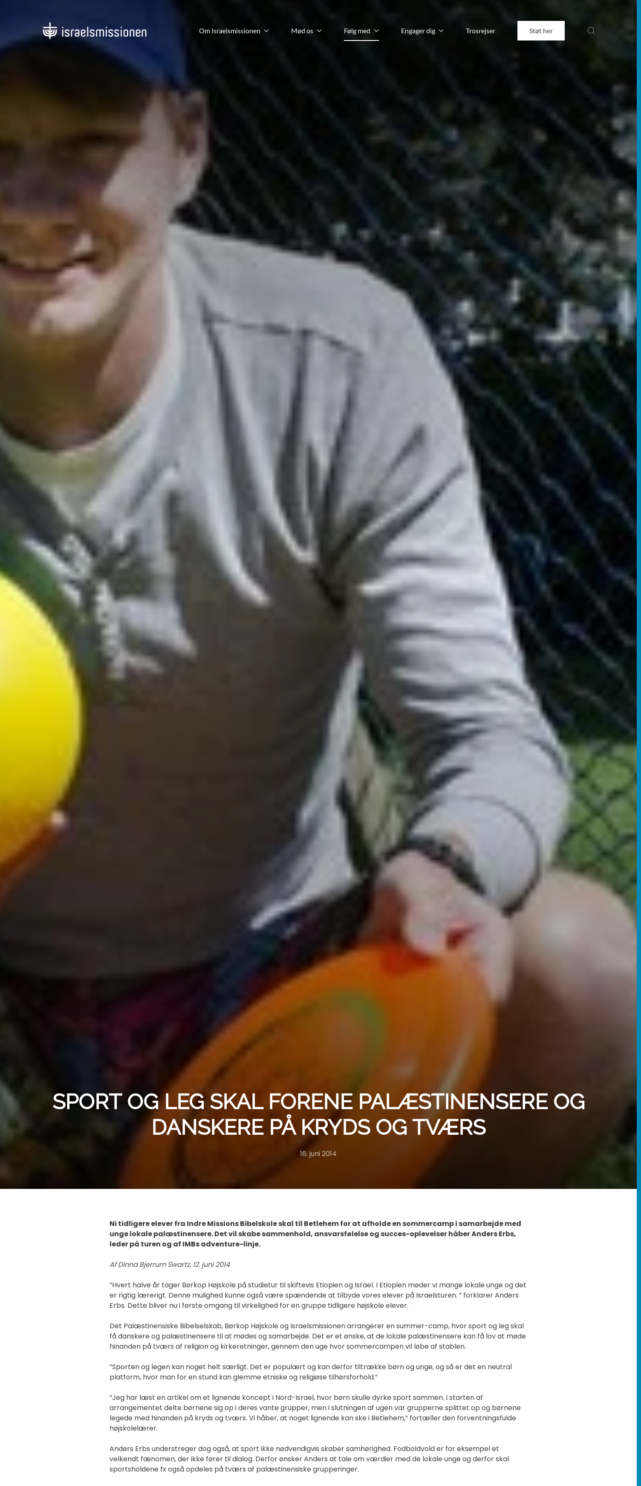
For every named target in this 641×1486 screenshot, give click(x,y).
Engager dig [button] (422, 30)
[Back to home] (94, 31)
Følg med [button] (361, 30)
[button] (591, 31)
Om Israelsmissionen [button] (234, 30)
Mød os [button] (306, 30)
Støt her (541, 30)
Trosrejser (480, 30)
